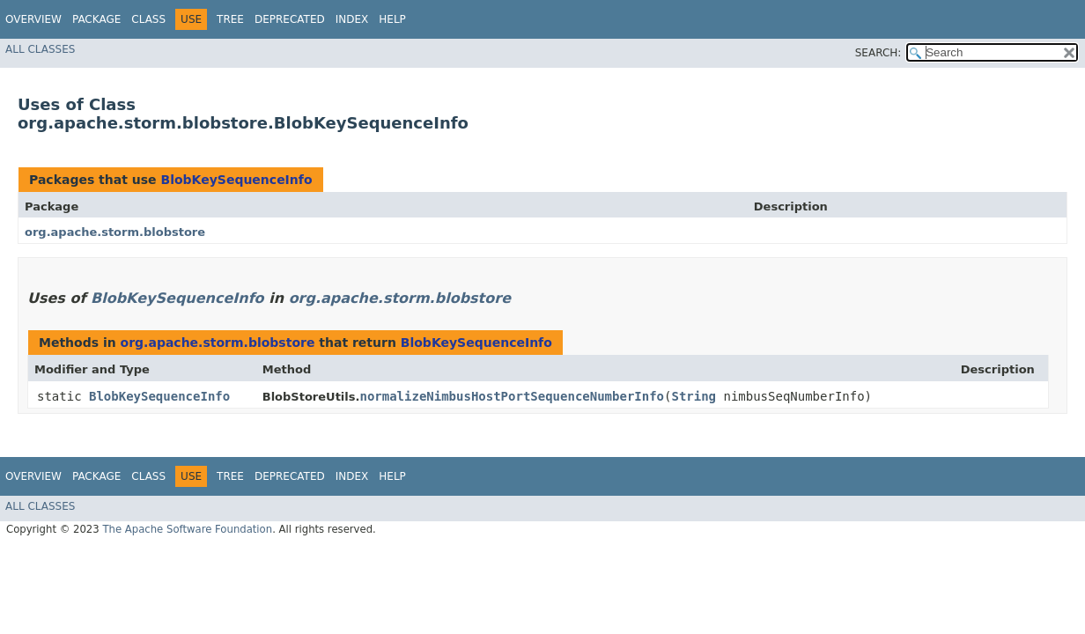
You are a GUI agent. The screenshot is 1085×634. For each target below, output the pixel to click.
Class (148, 19)
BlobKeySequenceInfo (236, 180)
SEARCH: (878, 53)
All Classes (40, 49)
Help (392, 19)
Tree (230, 19)
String (693, 396)
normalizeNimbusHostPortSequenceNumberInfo (511, 396)
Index (352, 19)
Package (96, 19)
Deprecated (290, 19)
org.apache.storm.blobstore (115, 232)
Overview (33, 19)
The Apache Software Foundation (187, 529)
